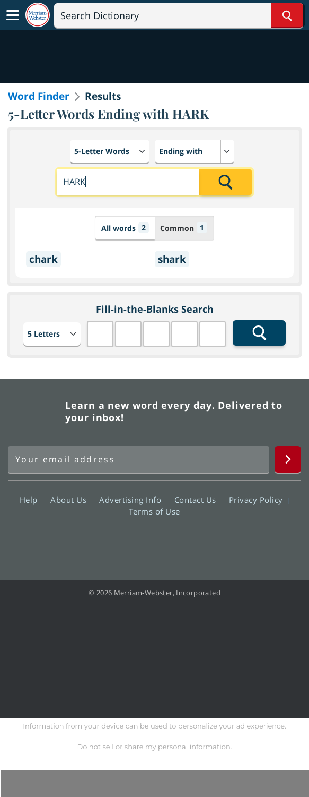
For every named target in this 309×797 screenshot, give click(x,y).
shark (172, 259)
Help (31, 499)
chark (43, 259)
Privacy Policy (259, 499)
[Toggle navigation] (12, 15)
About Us (71, 499)
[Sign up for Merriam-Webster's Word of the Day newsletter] (138, 459)
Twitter (135, 542)
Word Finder (38, 96)
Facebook (97, 542)
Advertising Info (133, 499)
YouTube (173, 542)
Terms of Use (154, 511)
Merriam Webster (34, 411)
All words (125, 227)
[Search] (178, 15)
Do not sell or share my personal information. (154, 746)
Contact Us (198, 499)
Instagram (211, 542)
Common (183, 227)
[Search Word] (287, 15)
